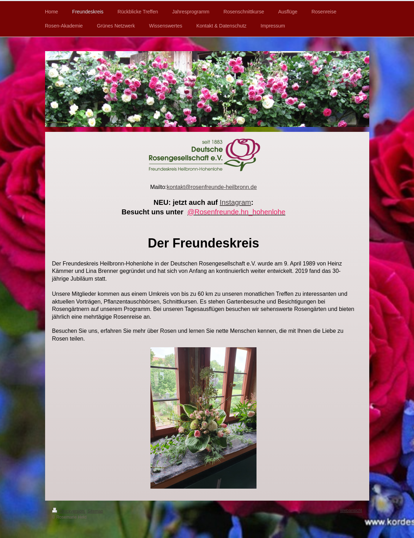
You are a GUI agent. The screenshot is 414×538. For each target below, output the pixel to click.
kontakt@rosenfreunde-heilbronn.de (212, 187)
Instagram (235, 202)
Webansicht (351, 510)
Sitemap (95, 511)
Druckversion (69, 511)
